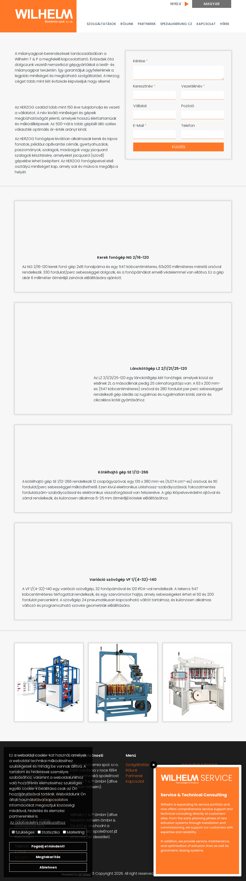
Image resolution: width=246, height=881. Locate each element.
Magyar (212, 3)
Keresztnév (144, 86)
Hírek (224, 24)
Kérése (140, 61)
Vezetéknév (193, 86)
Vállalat (140, 106)
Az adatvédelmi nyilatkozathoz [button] (37, 822)
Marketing (73, 832)
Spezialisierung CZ (176, 24)
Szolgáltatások (101, 24)
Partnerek (134, 775)
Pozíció (187, 106)
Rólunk (126, 24)
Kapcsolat (206, 24)
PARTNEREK (147, 24)
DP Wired (85, 874)
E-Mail (140, 125)
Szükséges (23, 832)
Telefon (188, 125)
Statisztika (49, 832)
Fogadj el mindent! (48, 846)
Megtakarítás (48, 857)
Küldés (178, 146)
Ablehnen (48, 867)
